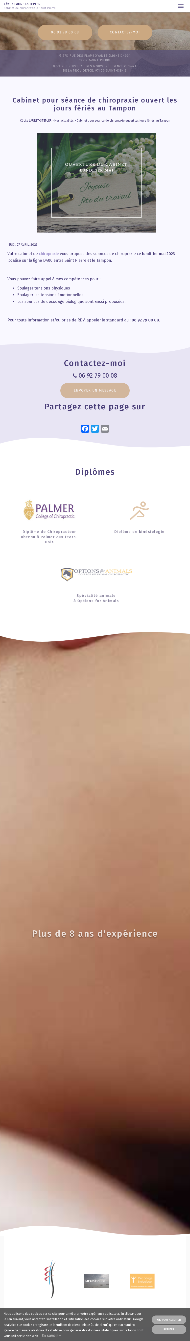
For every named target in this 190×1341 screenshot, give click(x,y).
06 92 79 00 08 (65, 32)
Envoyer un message (95, 390)
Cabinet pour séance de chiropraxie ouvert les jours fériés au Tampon (123, 120)
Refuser (169, 1329)
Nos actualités (64, 120)
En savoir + (51, 1335)
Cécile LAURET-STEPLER (31, 6)
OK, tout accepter (169, 1319)
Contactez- (125, 32)
